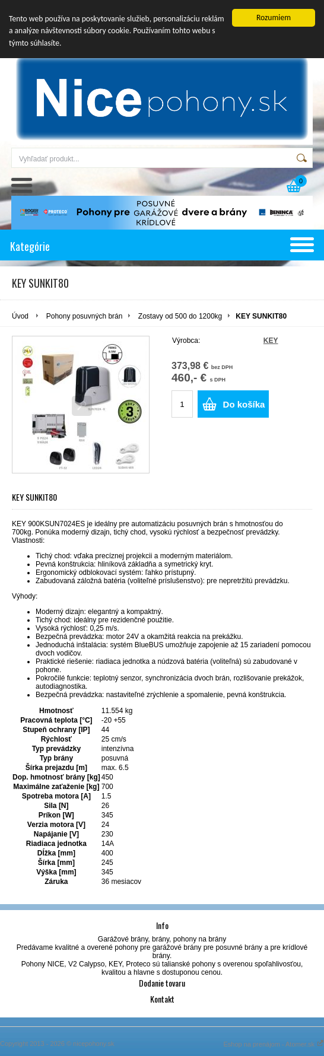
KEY (270, 340)
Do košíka (244, 404)
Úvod (20, 316)
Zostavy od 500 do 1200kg (180, 316)
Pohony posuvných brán (84, 316)
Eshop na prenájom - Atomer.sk (273, 1044)
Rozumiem (273, 17)
